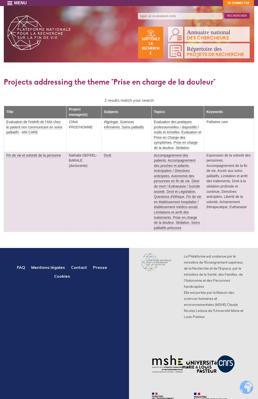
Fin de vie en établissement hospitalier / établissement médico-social (177, 202)
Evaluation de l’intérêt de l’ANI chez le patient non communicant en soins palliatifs (34, 127)
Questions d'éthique (169, 197)
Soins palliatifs (133, 127)
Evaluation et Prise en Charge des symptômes (177, 137)
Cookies (62, 276)
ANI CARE (30, 132)
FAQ (21, 267)
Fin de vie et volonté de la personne (33, 155)
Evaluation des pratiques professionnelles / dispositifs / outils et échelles (176, 127)
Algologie (111, 122)
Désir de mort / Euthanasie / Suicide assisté (177, 186)
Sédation (182, 148)
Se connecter (238, 3)
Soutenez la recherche (151, 46)
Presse (100, 267)
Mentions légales (48, 267)
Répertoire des (217, 52)
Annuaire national (217, 35)
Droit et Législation (181, 192)
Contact (79, 267)
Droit (107, 155)
